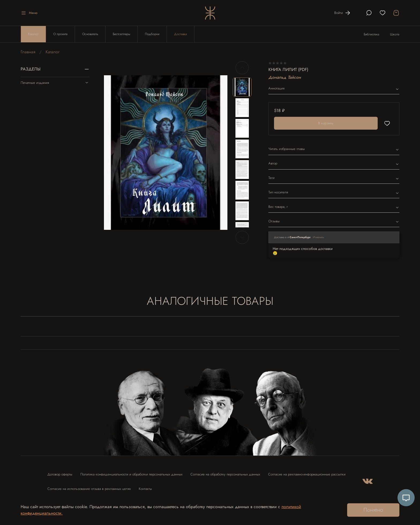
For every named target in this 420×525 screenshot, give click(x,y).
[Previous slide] (242, 67)
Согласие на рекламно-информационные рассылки (307, 474)
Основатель (90, 34)
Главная (28, 52)
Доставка (180, 34)
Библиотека (371, 34)
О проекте (60, 34)
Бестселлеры (121, 34)
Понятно (373, 510)
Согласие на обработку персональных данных (225, 474)
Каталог (33, 34)
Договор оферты (59, 474)
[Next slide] (242, 237)
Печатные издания (55, 82)
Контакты (145, 488)
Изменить (318, 237)
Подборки (152, 34)
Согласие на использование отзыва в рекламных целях (89, 488)
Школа (394, 34)
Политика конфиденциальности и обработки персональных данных (131, 474)
